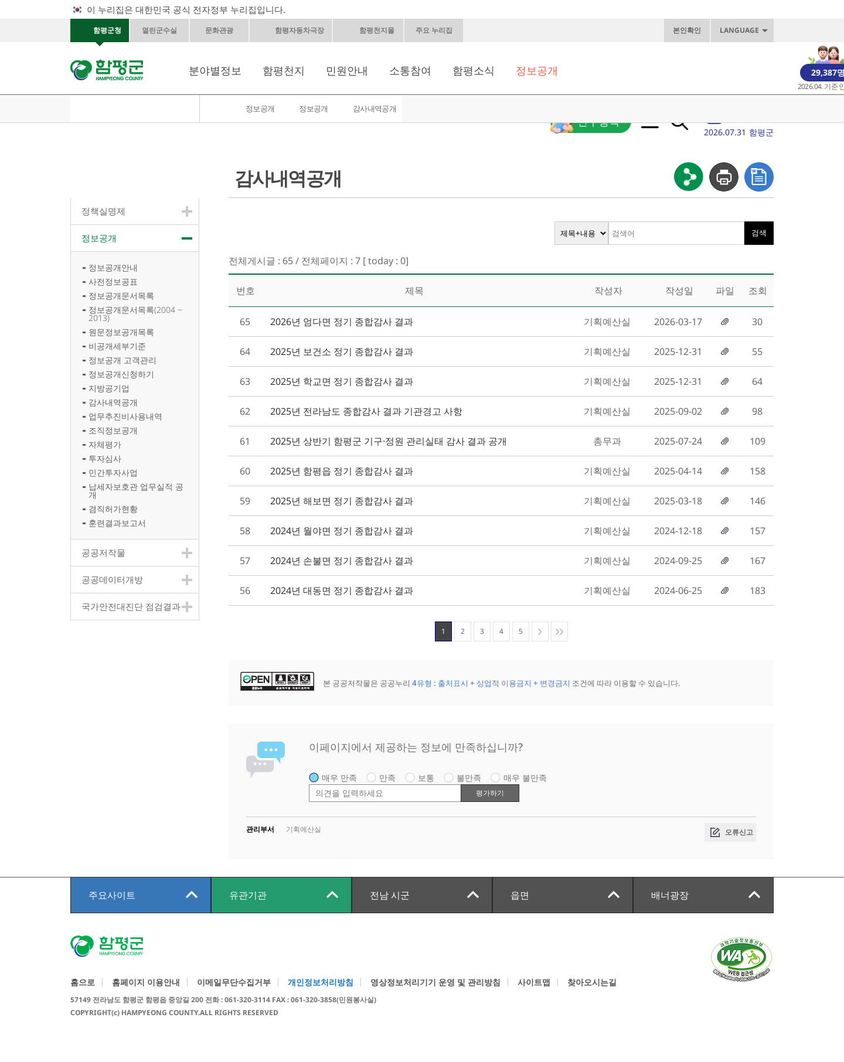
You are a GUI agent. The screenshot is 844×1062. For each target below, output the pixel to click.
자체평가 (105, 444)
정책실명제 (103, 211)
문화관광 (219, 30)
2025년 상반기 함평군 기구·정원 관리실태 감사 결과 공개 (388, 441)
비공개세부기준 (117, 345)
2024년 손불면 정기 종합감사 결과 (341, 560)
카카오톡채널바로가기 (577, 30)
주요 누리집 (434, 30)
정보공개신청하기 (121, 374)
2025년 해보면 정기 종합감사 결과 (341, 501)
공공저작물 (103, 552)
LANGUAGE (739, 30)
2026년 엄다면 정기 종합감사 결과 (341, 321)
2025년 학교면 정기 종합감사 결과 (341, 381)
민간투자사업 (113, 472)
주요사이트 (112, 895)
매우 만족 (339, 777)
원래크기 (503, 30)
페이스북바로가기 (552, 30)
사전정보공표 (113, 281)
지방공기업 (109, 388)
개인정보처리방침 (320, 982)
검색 (759, 232)
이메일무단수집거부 (234, 982)
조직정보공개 (113, 430)
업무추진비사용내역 (125, 416)
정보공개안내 (113, 267)
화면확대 (479, 30)
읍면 (520, 895)
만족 (387, 777)
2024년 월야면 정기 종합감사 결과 (341, 530)
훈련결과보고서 (117, 522)
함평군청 (107, 30)
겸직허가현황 (113, 508)
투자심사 (105, 458)
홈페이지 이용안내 (146, 982)
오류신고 (739, 832)
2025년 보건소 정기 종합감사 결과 (341, 351)
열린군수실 (159, 30)
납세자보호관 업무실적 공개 (136, 490)
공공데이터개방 (112, 579)
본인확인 (687, 30)
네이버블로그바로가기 (651, 30)
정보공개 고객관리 (122, 360)
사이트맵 (534, 982)
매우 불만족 (525, 777)
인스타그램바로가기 (626, 30)
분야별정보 (215, 70)
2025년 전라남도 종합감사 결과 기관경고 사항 (366, 411)
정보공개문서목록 (121, 295)
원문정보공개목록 (121, 331)
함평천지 (284, 70)
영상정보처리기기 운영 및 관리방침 (435, 982)
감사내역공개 (374, 108)
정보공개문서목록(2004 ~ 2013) (135, 313)
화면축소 (528, 30)
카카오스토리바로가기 (602, 30)
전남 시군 (390, 895)
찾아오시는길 (592, 982)
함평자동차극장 (299, 30)
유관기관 (248, 895)
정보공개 (537, 70)
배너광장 (670, 895)
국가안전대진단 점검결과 (131, 606)
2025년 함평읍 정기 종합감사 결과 (341, 471)
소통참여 (410, 70)
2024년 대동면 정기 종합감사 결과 (341, 590)
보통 (426, 777)
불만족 (469, 777)
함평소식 (473, 70)
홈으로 (82, 982)
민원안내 (347, 70)
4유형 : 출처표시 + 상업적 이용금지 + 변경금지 (491, 683)
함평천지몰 (376, 30)
